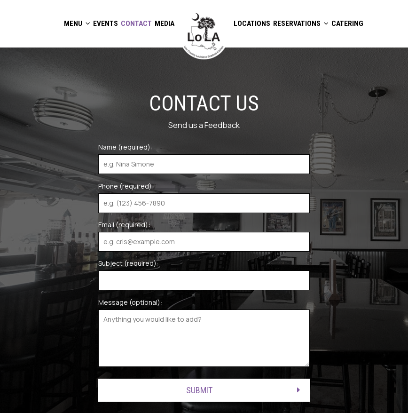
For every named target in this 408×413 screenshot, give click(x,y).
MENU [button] (77, 23)
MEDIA (164, 23)
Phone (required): (126, 186)
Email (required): (124, 224)
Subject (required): (128, 263)
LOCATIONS (252, 23)
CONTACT (136, 23)
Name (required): (125, 147)
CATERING (347, 23)
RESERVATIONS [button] (301, 23)
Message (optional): (130, 302)
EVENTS (105, 23)
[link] (204, 34)
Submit (199, 390)
